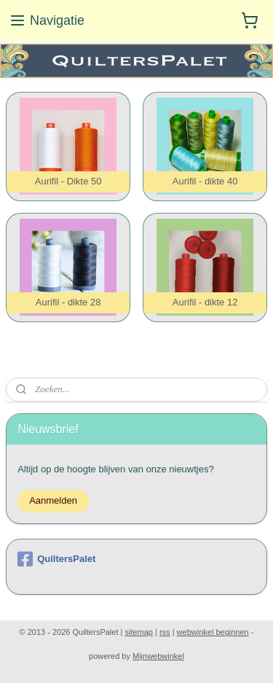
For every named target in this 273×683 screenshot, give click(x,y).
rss (164, 632)
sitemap (138, 632)
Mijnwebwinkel (158, 656)
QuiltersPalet (56, 559)
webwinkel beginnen (213, 632)
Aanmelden (53, 500)
